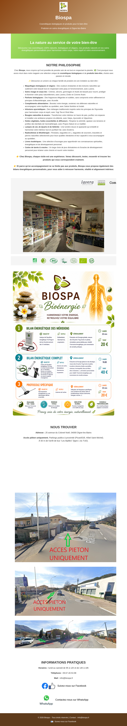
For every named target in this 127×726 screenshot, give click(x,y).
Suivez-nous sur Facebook (63, 685)
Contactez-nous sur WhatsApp (63, 699)
